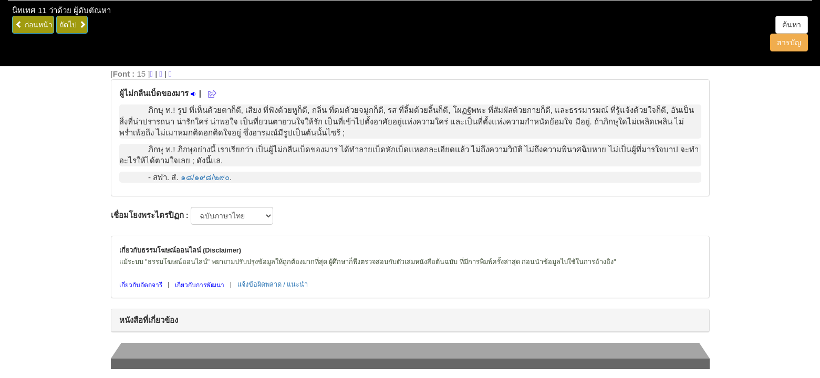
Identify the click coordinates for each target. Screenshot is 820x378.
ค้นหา (791, 24)
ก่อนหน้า (34, 24)
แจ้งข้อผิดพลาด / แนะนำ (272, 284)
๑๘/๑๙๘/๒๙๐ (205, 177)
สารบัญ (789, 42)
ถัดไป (72, 24)
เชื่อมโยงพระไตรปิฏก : (150, 215)
